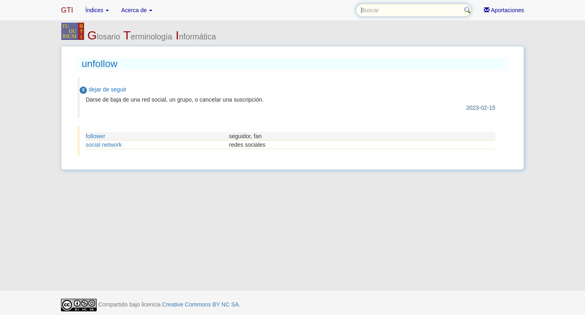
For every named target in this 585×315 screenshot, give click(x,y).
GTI (67, 10)
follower (95, 136)
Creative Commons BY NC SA (200, 304)
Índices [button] (97, 10)
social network (104, 144)
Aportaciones (504, 10)
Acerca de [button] (136, 10)
